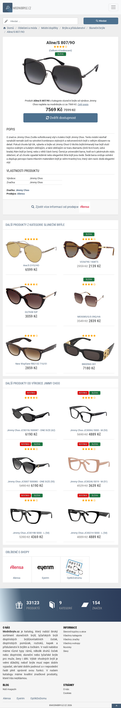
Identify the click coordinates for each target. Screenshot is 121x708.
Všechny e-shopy (71, 643)
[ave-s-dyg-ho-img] (31, 252)
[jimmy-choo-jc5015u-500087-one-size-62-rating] (31, 398)
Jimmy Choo (22, 190)
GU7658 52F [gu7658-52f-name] (31, 312)
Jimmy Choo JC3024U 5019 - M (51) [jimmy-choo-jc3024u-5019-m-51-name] (89, 481)
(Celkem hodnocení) (60, 50)
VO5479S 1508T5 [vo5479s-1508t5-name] (89, 261)
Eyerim (20, 698)
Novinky (67, 647)
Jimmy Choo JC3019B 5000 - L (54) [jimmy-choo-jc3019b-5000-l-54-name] (31, 532)
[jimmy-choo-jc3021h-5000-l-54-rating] (88, 500)
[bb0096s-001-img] (88, 349)
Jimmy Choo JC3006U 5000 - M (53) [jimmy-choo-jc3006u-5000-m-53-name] (89, 430)
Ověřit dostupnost (60, 117)
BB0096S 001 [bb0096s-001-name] (89, 364)
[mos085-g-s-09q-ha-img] (88, 300)
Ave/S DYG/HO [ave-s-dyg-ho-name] (31, 265)
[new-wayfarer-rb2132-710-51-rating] (31, 336)
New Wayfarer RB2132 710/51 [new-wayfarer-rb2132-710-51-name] (31, 363)
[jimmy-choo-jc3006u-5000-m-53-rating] (88, 398)
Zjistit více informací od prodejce (60, 207)
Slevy (65, 651)
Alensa (21, 193)
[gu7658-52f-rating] (31, 284)
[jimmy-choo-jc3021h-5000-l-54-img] (88, 516)
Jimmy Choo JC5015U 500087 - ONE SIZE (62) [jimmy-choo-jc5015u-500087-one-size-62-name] (31, 430)
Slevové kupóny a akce (74, 631)
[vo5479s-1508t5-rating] (88, 239)
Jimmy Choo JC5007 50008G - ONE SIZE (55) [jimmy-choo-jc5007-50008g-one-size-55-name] (31, 481)
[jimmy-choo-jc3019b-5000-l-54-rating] (31, 500)
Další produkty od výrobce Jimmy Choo (33, 383)
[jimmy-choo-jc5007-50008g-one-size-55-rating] (31, 449)
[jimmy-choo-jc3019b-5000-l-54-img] (31, 516)
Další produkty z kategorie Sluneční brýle (35, 225)
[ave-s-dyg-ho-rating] (31, 239)
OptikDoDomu (38, 698)
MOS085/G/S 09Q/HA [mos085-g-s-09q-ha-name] (88, 316)
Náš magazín (9, 689)
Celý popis (83, 104)
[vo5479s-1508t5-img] (88, 250)
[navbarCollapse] (113, 7)
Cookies (67, 693)
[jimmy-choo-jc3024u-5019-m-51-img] (88, 465)
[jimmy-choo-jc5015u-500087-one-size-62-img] (31, 414)
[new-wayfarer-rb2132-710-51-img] (31, 349)
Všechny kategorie (72, 635)
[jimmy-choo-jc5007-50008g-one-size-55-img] (31, 465)
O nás (66, 689)
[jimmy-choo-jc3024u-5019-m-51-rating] (88, 449)
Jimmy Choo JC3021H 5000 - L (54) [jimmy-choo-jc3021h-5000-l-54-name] (89, 532)
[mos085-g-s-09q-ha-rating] (88, 284)
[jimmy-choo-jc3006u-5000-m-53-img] (88, 414)
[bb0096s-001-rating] (88, 336)
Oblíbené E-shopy (17, 552)
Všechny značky (71, 639)
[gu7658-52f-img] (31, 297)
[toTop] (116, 706)
